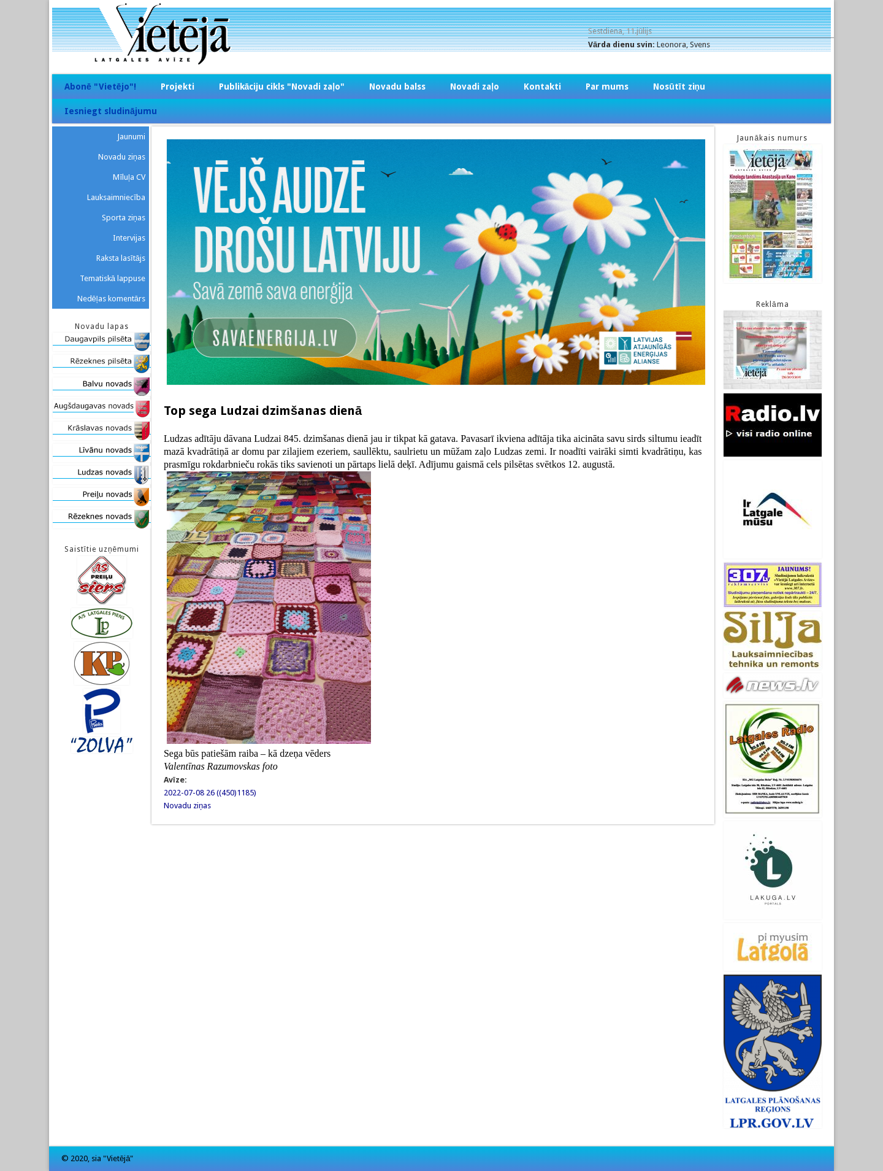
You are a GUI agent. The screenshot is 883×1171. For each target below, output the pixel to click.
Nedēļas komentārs (111, 298)
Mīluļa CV (129, 177)
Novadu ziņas (187, 805)
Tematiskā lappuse (112, 278)
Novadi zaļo (474, 86)
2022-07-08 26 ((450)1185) (210, 792)
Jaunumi (131, 136)
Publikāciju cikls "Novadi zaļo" (282, 86)
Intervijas (129, 237)
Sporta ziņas (123, 217)
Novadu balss (397, 86)
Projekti (177, 86)
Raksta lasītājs (120, 258)
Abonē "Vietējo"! (100, 86)
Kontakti (542, 86)
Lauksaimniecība (116, 197)
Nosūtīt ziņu (679, 86)
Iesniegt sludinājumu (110, 111)
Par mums (607, 86)
